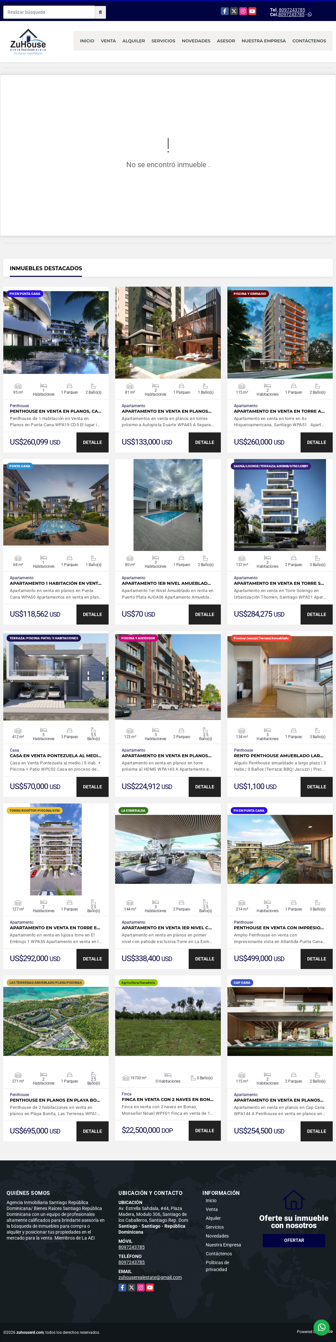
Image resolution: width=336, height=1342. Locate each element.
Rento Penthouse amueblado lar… (279, 755)
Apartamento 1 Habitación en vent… (55, 583)
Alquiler (133, 40)
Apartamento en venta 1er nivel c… (167, 927)
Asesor (226, 40)
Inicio (87, 40)
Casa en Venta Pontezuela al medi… (55, 755)
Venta (108, 40)
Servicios (163, 40)
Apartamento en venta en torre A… (279, 411)
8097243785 (292, 9)
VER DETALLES (56, 332)
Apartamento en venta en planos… (166, 411)
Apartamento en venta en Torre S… (279, 583)
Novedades (196, 40)
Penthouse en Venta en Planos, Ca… (55, 411)
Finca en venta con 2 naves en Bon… (167, 1099)
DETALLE (92, 442)
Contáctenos (309, 40)
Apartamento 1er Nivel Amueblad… (166, 583)
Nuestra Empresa (264, 40)
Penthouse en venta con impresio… (279, 927)
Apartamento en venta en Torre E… (55, 927)
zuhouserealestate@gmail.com (150, 1277)
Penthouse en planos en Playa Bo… (55, 1100)
